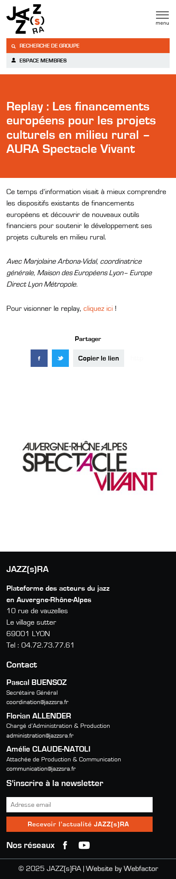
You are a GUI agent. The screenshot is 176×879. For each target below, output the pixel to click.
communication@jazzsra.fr (41, 769)
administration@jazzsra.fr (40, 735)
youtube (84, 845)
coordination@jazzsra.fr (37, 702)
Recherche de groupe (45, 46)
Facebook (65, 845)
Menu (162, 18)
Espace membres (39, 60)
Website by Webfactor (122, 869)
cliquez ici (98, 309)
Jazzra (59, 19)
